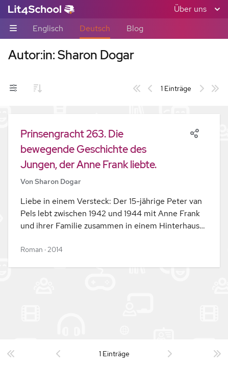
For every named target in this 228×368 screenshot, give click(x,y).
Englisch (48, 28)
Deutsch (95, 28)
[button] (114, 190)
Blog (134, 28)
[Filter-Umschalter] (13, 88)
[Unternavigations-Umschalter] (13, 28)
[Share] (194, 132)
